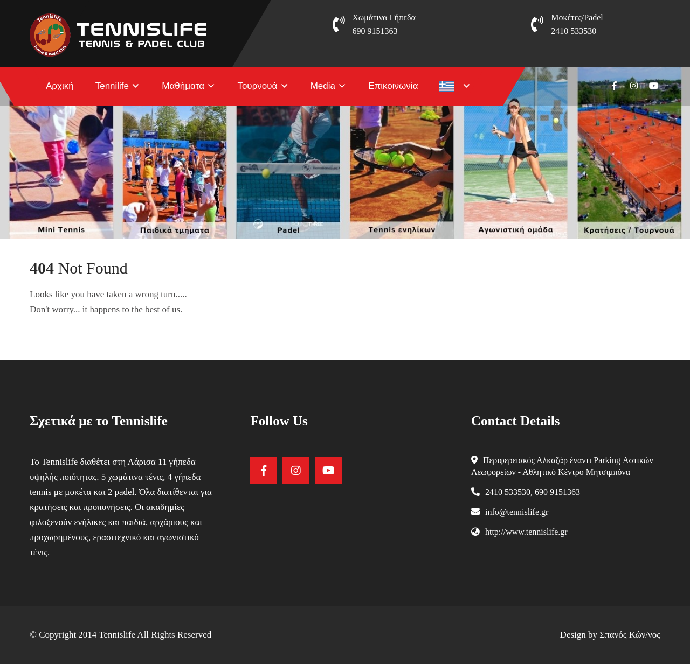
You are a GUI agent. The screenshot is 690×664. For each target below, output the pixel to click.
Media (322, 86)
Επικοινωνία (393, 86)
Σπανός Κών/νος (629, 635)
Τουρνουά (257, 86)
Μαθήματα (183, 86)
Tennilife (112, 86)
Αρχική (60, 86)
